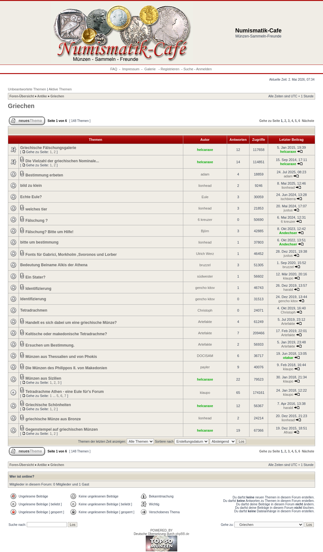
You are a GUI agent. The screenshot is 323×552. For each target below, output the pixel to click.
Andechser (288, 233)
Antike (42, 96)
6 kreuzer (205, 219)
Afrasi (288, 432)
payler (205, 367)
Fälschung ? (37, 220)
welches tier (36, 209)
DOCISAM (205, 356)
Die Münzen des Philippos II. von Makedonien (66, 368)
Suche (188, 69)
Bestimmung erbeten (44, 175)
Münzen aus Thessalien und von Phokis (61, 356)
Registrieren (170, 69)
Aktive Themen (60, 89)
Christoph (204, 310)
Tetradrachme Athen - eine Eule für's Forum (65, 391)
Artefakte (205, 322)
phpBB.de (182, 534)
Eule (205, 197)
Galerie (150, 69)
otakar (288, 357)
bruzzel (204, 265)
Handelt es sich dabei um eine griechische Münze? (71, 322)
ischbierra (288, 199)
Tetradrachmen (33, 310)
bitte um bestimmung (39, 242)
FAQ (113, 69)
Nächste (308, 121)
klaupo (288, 278)
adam (205, 174)
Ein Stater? (35, 277)
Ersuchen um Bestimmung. (50, 345)
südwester (205, 276)
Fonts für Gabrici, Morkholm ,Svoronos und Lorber (71, 254)
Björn (205, 231)
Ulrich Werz (205, 254)
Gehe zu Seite (269, 121)
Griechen (57, 96)
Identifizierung (38, 288)
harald (288, 289)
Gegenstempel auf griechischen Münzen (62, 429)
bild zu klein (31, 185)
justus (288, 210)
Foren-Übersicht (21, 96)
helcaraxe (205, 150)
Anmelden (204, 69)
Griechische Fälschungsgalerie (48, 148)
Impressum (130, 69)
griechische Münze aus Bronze (53, 419)
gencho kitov (205, 288)
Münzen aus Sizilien (43, 378)
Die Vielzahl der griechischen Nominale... (62, 161)
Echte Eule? (31, 197)
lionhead (205, 185)
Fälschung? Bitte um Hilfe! (49, 232)
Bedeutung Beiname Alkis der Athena (53, 265)
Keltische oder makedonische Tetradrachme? (66, 334)
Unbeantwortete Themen (27, 89)
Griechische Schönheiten (48, 405)
